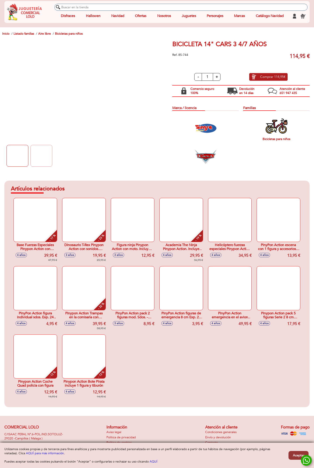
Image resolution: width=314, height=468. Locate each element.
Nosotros (164, 16)
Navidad (117, 16)
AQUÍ (153, 461)
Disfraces (68, 16)
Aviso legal (113, 432)
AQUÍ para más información (45, 453)
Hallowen (93, 16)
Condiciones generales (221, 432)
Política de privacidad (121, 437)
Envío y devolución (218, 437)
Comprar (272, 77)
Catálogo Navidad (270, 16)
